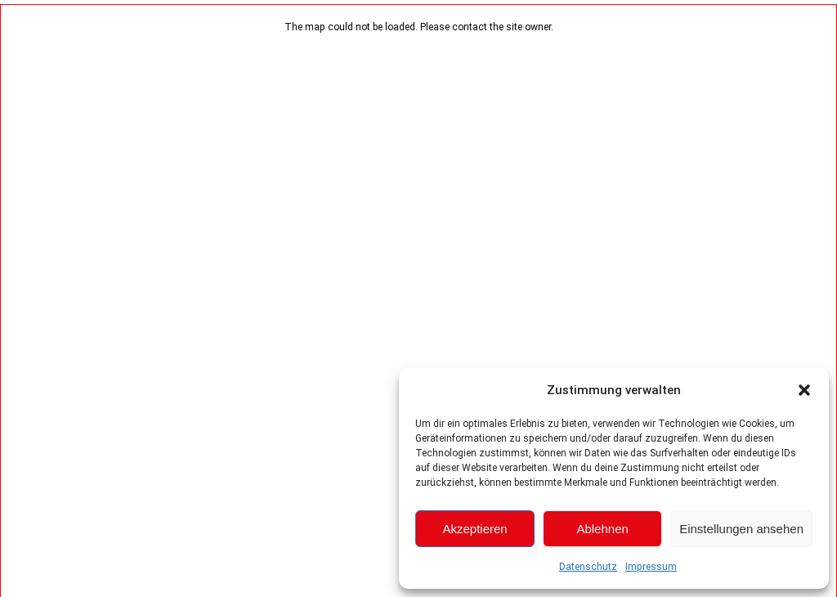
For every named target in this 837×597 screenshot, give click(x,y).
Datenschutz (588, 566)
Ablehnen (602, 529)
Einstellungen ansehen (741, 529)
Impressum (651, 566)
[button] (804, 390)
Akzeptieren (474, 529)
